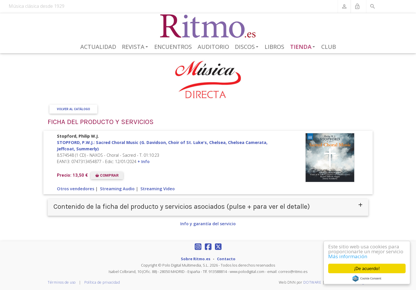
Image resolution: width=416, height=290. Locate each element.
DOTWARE (312, 282)
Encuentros (173, 47)
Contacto (226, 258)
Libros (274, 47)
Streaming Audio (117, 188)
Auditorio (213, 47)
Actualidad (98, 47)
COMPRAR (106, 175)
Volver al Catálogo (73, 109)
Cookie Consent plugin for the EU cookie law (366, 278)
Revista (136, 47)
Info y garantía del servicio (208, 223)
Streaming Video (157, 188)
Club (328, 47)
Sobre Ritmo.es (195, 258)
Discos (247, 47)
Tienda (303, 47)
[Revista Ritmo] (208, 26)
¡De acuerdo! (367, 268)
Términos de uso (62, 282)
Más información (347, 256)
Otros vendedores (75, 188)
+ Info (144, 161)
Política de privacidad (102, 282)
